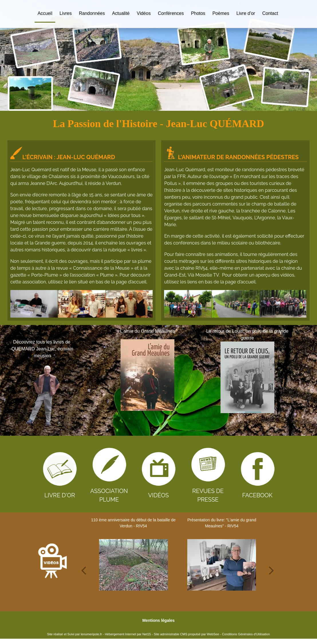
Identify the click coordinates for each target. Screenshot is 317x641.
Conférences (171, 13)
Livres (66, 13)
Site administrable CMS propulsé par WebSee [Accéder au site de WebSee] (186, 634)
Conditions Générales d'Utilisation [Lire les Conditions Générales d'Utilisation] (246, 634)
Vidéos (144, 13)
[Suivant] (304, 379)
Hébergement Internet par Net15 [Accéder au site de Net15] (128, 634)
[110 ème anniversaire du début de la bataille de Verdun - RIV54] (133, 565)
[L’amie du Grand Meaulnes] (148, 375)
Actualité (120, 13)
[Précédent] (90, 379)
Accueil (45, 13)
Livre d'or (245, 13)
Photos (198, 13)
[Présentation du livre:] (221, 565)
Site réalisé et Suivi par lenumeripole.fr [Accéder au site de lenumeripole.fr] (74, 634)
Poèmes (220, 13)
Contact (270, 13)
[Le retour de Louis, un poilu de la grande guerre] (247, 377)
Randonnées (92, 13)
